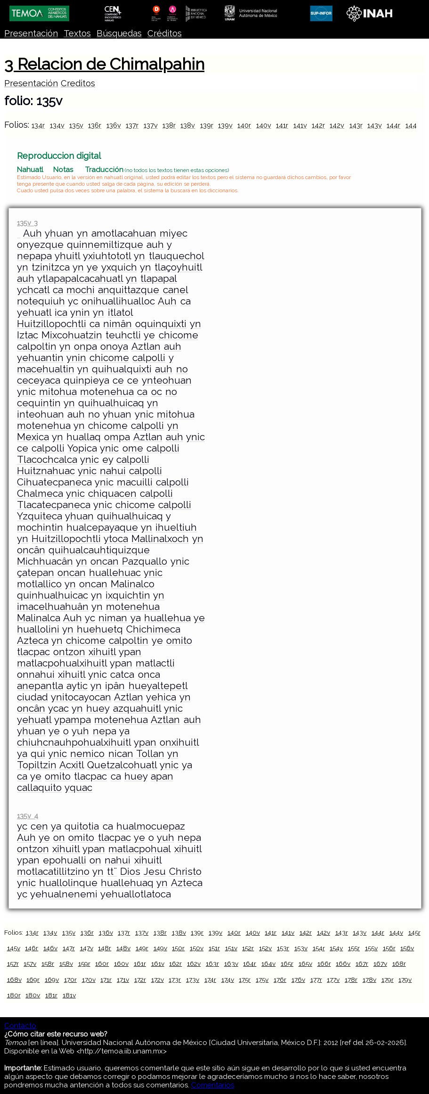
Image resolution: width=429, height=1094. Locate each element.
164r (249, 963)
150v (196, 948)
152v (265, 948)
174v (227, 979)
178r (351, 979)
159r (84, 963)
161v (157, 963)
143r (356, 125)
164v (268, 963)
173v (192, 979)
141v (300, 125)
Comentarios (212, 1085)
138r (169, 125)
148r (104, 948)
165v (305, 963)
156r (389, 948)
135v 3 (27, 223)
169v (52, 979)
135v (76, 125)
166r (324, 963)
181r (51, 995)
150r (178, 948)
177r (316, 979)
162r (175, 963)
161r (140, 963)
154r (319, 948)
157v (30, 963)
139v (225, 125)
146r (31, 948)
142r (318, 125)
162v (194, 963)
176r (280, 979)
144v (413, 125)
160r (102, 963)
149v (160, 948)
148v (123, 948)
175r (245, 979)
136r (94, 125)
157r (13, 963)
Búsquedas (119, 33)
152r (248, 948)
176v (298, 979)
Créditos (164, 33)
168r (399, 963)
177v (333, 979)
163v (231, 963)
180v (32, 995)
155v (371, 948)
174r (210, 979)
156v (407, 948)
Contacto (20, 1025)
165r (287, 963)
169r (33, 979)
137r (132, 125)
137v (151, 125)
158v (66, 963)
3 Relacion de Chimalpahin (104, 64)
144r (393, 125)
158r (47, 963)
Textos (77, 33)
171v (123, 979)
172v (157, 979)
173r (175, 979)
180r (14, 995)
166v (343, 963)
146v (50, 948)
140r (244, 125)
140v (263, 125)
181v (69, 995)
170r (70, 979)
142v (337, 125)
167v (380, 963)
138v (187, 125)
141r (282, 125)
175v (262, 979)
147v (86, 948)
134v (57, 125)
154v (336, 948)
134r (38, 125)
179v (405, 979)
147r (69, 948)
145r (414, 932)
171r (106, 979)
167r (362, 963)
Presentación (31, 33)
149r (142, 948)
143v (374, 125)
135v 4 (27, 816)
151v (231, 948)
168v (14, 979)
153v (301, 948)
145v (13, 948)
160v (121, 963)
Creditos (78, 83)
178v (369, 979)
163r (212, 963)
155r (354, 948)
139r (206, 125)
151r (214, 948)
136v (113, 125)
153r (283, 948)
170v (89, 979)
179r (387, 979)
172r (140, 979)
